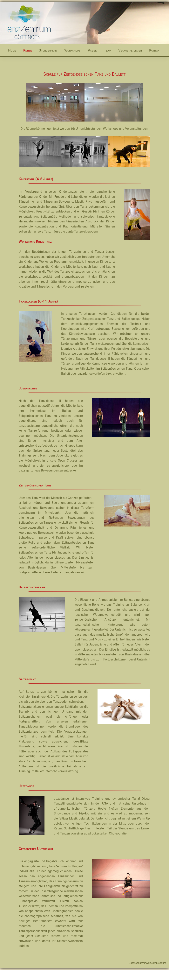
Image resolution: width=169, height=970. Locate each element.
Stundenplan (48, 50)
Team (107, 50)
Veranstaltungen (130, 50)
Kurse (27, 50)
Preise (92, 50)
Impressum (159, 962)
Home (12, 50)
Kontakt (155, 50)
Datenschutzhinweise (141, 962)
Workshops (72, 50)
